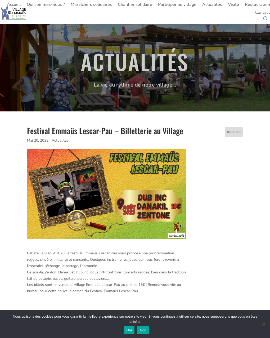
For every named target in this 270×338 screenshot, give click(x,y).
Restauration (257, 5)
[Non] (263, 324)
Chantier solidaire (135, 5)
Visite (233, 5)
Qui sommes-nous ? (46, 5)
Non (143, 330)
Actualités (212, 5)
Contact (262, 13)
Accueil (14, 5)
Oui (129, 330)
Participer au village (177, 5)
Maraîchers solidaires (91, 5)
